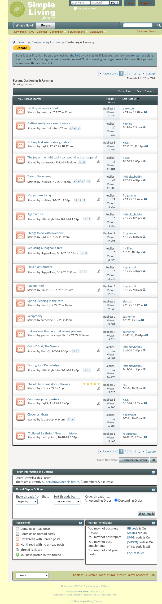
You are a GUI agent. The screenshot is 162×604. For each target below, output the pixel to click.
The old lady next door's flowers (48, 384)
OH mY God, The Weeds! (44, 346)
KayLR (44, 146)
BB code (132, 528)
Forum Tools (124, 91)
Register (146, 3)
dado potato (48, 437)
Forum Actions (76, 31)
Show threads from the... (32, 497)
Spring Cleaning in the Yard (45, 301)
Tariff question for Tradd (43, 108)
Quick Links (96, 31)
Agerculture (35, 214)
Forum (45, 25)
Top (153, 460)
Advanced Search (147, 31)
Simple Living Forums (46, 42)
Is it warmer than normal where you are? (54, 331)
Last (152, 73)
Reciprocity (34, 316)
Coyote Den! (35, 286)
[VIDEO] (132, 542)
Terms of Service (138, 575)
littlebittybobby (50, 219)
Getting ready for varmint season (49, 123)
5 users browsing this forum (60, 482)
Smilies (132, 533)
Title (19, 99)
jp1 (43, 388)
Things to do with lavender (45, 233)
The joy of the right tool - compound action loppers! (62, 157)
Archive (121, 575)
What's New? (24, 25)
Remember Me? (85, 8)
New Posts (20, 31)
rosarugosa (48, 162)
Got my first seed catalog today (48, 142)
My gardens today (39, 195)
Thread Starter (32, 99)
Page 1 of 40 (110, 73)
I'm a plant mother (40, 267)
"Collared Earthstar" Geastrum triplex (52, 433)
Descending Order (128, 501)
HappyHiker (48, 253)
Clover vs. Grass (37, 414)
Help (130, 3)
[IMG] (131, 537)
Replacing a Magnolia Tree (45, 248)
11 (134, 73)
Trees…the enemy (39, 176)
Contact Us (80, 575)
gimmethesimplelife (53, 335)
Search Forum (144, 91)
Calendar (42, 31)
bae (43, 128)
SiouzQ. (45, 290)
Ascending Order (98, 501)
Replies (110, 99)
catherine (47, 320)
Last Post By (131, 99)
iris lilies (46, 182)
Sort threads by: (64, 497)
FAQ (31, 31)
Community (56, 31)
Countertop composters (43, 399)
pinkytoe (46, 112)
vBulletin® (84, 591)
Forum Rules (135, 553)
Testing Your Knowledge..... (45, 365)
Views (111, 102)
